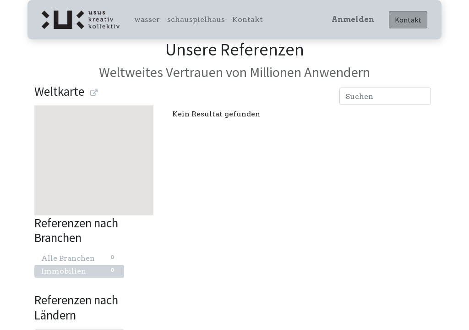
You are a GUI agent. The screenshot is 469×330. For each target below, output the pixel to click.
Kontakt (408, 19)
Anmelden (353, 19)
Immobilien (79, 270)
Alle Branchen (79, 258)
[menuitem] (147, 20)
